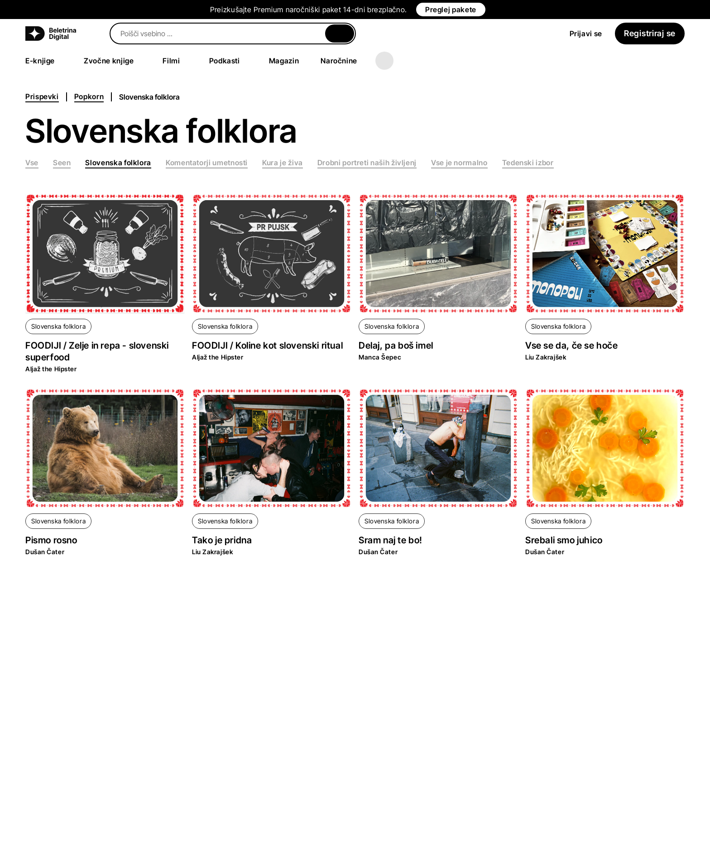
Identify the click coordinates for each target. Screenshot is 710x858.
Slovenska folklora (58, 326)
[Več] (384, 61)
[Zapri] (339, 33)
